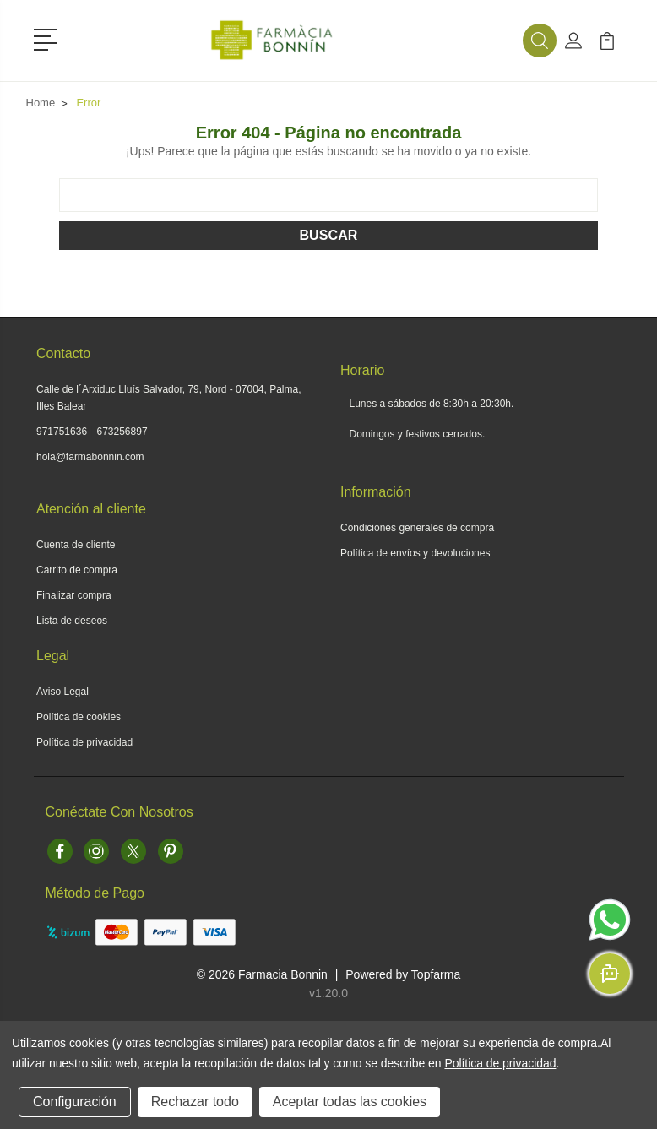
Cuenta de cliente (75, 545)
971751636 (61, 431)
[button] (48, 38)
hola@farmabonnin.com (90, 457)
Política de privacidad (84, 742)
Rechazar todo (195, 1101)
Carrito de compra (76, 570)
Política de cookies (78, 717)
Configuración (75, 1101)
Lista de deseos (71, 621)
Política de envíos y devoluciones (415, 553)
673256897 (122, 431)
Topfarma (435, 974)
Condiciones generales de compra (417, 528)
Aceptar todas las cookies (349, 1101)
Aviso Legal (62, 691)
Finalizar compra (73, 595)
